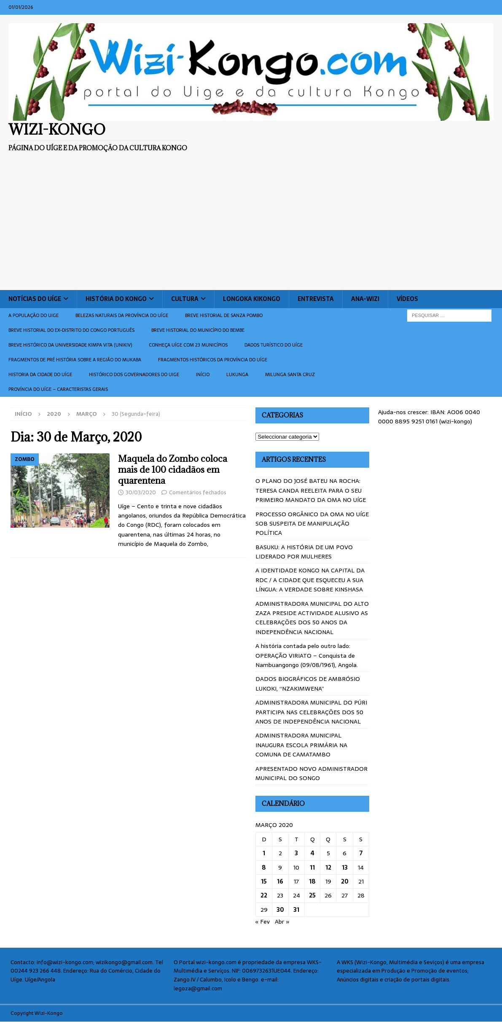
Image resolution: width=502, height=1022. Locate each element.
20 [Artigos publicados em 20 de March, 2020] (345, 881)
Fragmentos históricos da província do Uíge (212, 359)
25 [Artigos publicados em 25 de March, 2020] (312, 895)
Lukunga (237, 374)
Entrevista (316, 299)
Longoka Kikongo (251, 299)
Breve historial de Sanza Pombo (224, 315)
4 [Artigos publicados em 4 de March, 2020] (312, 853)
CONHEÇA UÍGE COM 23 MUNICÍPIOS (188, 345)
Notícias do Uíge (34, 299)
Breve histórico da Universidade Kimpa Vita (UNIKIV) (70, 345)
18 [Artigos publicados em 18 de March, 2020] (312, 881)
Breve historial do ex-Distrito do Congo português (71, 330)
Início (202, 374)
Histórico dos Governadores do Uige (134, 374)
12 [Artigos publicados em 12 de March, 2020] (328, 867)
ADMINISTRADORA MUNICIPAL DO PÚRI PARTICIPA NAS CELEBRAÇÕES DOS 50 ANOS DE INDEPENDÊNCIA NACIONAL (311, 712)
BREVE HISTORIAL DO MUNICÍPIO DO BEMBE (197, 330)
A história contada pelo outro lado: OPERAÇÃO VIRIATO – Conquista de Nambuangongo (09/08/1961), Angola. (306, 655)
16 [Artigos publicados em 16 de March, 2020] (280, 881)
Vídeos (407, 299)
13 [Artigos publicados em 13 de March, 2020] (345, 867)
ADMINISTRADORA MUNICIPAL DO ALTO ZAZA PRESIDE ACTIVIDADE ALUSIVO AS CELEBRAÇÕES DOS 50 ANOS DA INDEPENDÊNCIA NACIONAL (312, 618)
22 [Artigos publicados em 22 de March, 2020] (263, 895)
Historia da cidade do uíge (40, 374)
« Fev (262, 921)
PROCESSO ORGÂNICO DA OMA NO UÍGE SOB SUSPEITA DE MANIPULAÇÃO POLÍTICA (312, 524)
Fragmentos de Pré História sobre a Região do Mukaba (74, 359)
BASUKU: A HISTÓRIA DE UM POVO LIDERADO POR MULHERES (304, 551)
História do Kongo (116, 299)
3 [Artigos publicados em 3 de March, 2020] (296, 853)
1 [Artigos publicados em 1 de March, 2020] (264, 853)
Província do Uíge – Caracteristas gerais (58, 389)
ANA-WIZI (365, 299)
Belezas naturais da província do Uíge (121, 315)
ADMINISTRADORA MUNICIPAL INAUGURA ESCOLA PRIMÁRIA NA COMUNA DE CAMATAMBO (301, 745)
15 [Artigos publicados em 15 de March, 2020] (264, 881)
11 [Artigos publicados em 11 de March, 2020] (312, 867)
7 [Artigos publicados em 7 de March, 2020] (361, 853)
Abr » (282, 921)
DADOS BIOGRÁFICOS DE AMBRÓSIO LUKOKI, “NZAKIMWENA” (307, 683)
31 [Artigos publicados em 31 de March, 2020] (296, 909)
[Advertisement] (251, 227)
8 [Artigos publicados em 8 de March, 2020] (264, 867)
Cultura (185, 299)
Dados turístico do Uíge (273, 345)
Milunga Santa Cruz (290, 374)
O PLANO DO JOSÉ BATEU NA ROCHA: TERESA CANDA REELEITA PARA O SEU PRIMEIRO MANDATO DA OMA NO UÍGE (310, 490)
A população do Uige (33, 315)
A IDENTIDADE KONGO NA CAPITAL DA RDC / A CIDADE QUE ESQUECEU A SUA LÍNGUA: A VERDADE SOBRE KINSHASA (310, 580)
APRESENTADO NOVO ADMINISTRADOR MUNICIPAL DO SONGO (311, 773)
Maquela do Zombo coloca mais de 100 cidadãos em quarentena (172, 469)
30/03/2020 (141, 492)
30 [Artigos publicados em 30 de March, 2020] (280, 909)
